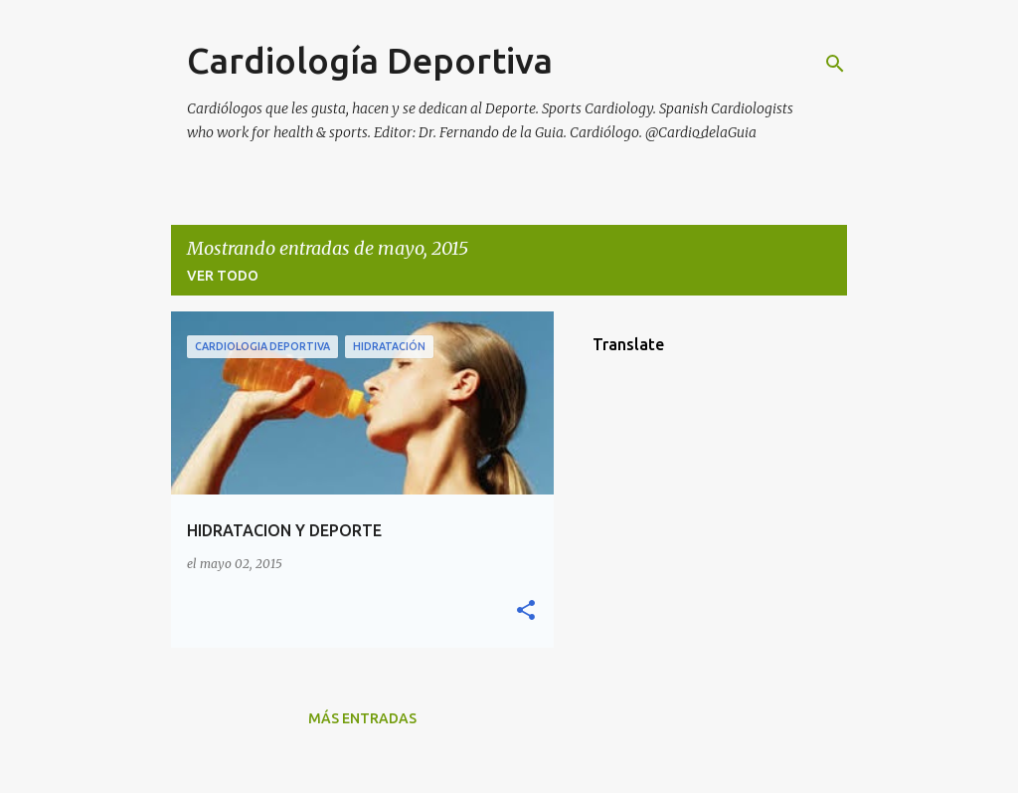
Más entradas (362, 718)
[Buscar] (835, 64)
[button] (526, 611)
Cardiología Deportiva (370, 60)
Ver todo (222, 276)
